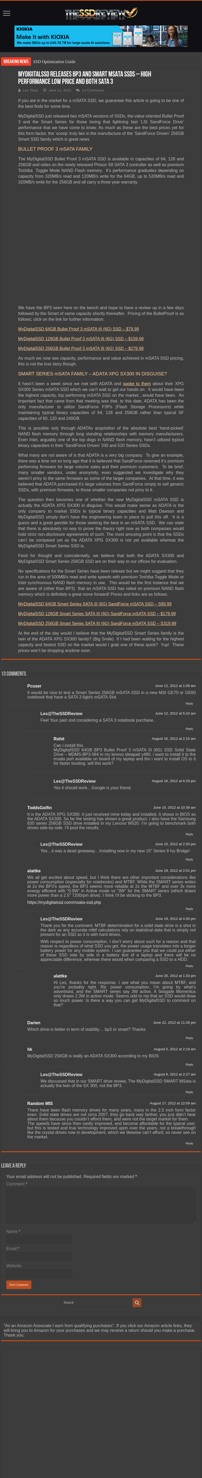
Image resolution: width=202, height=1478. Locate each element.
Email (13, 1248)
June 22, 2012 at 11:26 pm (174, 1023)
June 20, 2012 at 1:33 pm (175, 976)
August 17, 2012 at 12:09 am (173, 1103)
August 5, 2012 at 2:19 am (175, 1049)
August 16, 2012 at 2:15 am (174, 739)
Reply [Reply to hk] (189, 1064)
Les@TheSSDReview (62, 713)
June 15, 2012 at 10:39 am (174, 807)
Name (13, 1231)
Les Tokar (30, 90)
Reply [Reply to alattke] (189, 908)
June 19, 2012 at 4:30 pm (175, 919)
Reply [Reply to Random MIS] (189, 1143)
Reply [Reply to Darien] (189, 1037)
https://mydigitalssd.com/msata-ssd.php (64, 902)
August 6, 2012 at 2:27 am (175, 1074)
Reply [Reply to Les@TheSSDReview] (189, 728)
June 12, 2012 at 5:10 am (175, 713)
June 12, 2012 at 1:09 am (175, 686)
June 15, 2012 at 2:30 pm (175, 844)
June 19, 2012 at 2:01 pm (175, 871)
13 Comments (93, 90)
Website (14, 1265)
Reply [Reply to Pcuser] (189, 703)
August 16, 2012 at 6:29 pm (174, 781)
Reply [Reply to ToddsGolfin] (189, 834)
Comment (16, 1184)
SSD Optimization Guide (54, 61)
